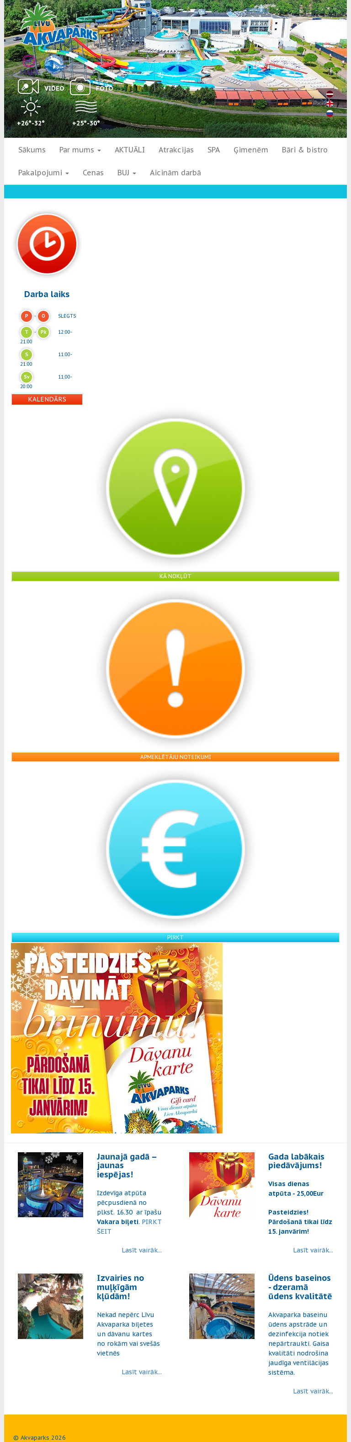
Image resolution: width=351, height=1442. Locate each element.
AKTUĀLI (130, 149)
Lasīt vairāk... (142, 1250)
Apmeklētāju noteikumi (175, 757)
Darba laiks (46, 293)
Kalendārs (47, 399)
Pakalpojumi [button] (43, 172)
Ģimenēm (251, 149)
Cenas (93, 172)
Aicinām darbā (175, 172)
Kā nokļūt (175, 576)
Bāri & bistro (305, 149)
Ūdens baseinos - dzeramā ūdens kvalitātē (300, 1287)
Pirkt (175, 937)
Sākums (32, 149)
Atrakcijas (176, 149)
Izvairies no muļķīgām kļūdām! (120, 1287)
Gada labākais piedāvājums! (296, 1161)
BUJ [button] (126, 172)
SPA (213, 149)
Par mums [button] (80, 149)
